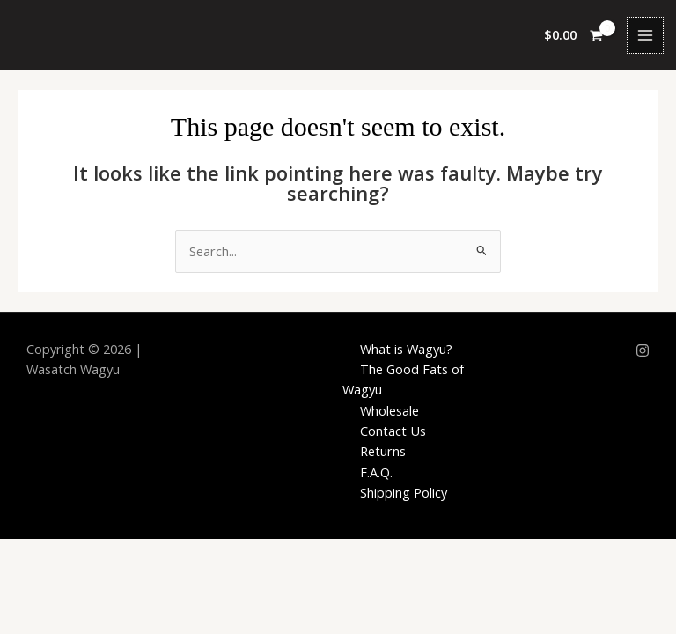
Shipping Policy (403, 492)
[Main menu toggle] (645, 35)
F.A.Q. (376, 472)
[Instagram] (643, 350)
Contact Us (393, 430)
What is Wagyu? (406, 349)
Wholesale (389, 410)
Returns (383, 451)
